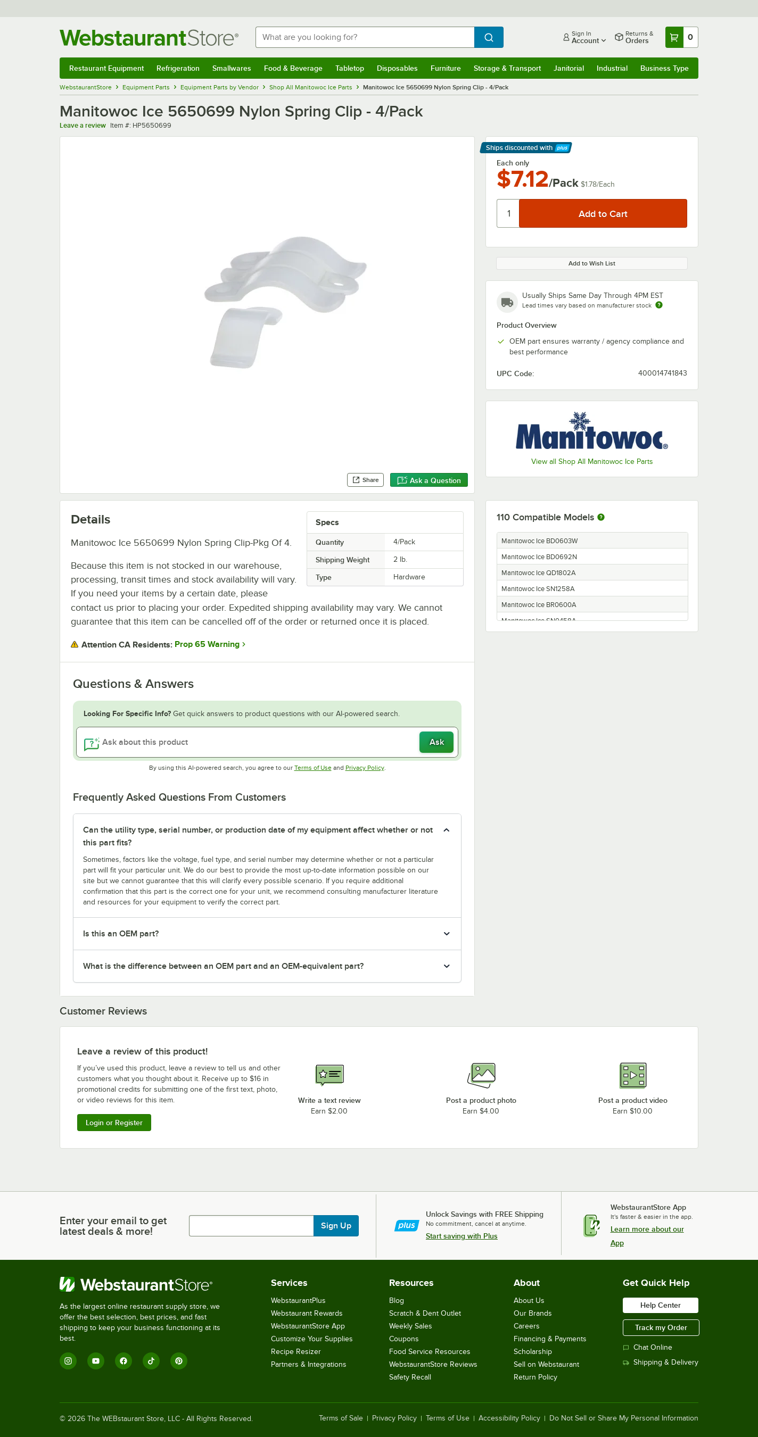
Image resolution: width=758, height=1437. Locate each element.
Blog (396, 1301)
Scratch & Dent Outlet (425, 1313)
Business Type (664, 68)
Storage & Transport (507, 68)
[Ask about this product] (267, 742)
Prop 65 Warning (207, 644)
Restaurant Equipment (106, 68)
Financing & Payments (550, 1339)
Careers (527, 1326)
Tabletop (349, 68)
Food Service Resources (430, 1352)
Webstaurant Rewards (307, 1313)
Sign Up (336, 1226)
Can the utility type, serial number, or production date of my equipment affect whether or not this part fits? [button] (258, 836)
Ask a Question (429, 480)
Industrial (612, 68)
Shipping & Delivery (660, 1362)
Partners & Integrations (309, 1364)
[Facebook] (123, 1360)
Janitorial (569, 68)
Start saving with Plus (462, 1236)
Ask (437, 742)
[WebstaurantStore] (147, 1284)
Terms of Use (313, 767)
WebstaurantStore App (308, 1326)
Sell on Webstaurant (546, 1364)
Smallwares (231, 68)
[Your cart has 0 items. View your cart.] (681, 37)
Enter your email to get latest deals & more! (113, 1225)
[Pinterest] (178, 1360)
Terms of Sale (341, 1418)
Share (365, 480)
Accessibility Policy (509, 1418)
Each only (513, 163)
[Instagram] (68, 1360)
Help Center (660, 1305)
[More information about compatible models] (601, 517)
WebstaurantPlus (298, 1301)
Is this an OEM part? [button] (121, 933)
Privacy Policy (364, 767)
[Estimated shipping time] (659, 305)
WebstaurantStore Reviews (433, 1364)
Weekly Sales (410, 1326)
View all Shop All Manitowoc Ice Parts (592, 462)
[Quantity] (509, 213)
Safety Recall (410, 1377)
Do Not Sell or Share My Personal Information (623, 1418)
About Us (529, 1301)
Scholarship (533, 1352)
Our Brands (533, 1313)
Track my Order (661, 1327)
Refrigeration (178, 68)
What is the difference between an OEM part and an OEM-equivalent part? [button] (223, 966)
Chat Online (647, 1347)
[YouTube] (95, 1360)
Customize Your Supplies (312, 1339)
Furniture (446, 68)
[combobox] (365, 37)
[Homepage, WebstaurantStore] (149, 37)
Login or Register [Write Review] (114, 1122)
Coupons (404, 1339)
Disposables (397, 68)
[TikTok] (151, 1360)
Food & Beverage (293, 68)
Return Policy (535, 1377)
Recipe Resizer (296, 1352)
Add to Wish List (591, 263)
